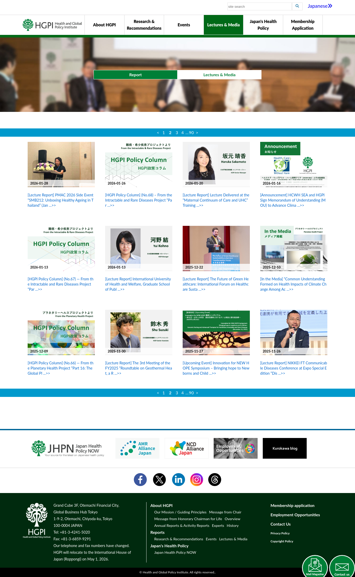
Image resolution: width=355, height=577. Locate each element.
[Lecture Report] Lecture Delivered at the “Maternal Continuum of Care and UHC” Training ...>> (216, 200)
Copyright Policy (282, 541)
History (232, 525)
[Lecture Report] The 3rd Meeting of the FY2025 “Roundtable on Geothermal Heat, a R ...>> (138, 368)
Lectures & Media (223, 24)
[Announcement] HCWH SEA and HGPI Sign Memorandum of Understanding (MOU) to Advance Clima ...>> (293, 200)
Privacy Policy (280, 533)
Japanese (320, 6)
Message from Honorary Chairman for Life (188, 519)
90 (191, 132)
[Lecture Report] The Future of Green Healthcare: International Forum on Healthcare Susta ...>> (216, 284)
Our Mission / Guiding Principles (180, 512)
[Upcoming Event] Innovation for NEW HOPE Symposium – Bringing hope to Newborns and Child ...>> (216, 368)
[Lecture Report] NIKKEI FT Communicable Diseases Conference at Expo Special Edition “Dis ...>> (293, 368)
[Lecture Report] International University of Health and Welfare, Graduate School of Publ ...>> (138, 284)
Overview (232, 519)
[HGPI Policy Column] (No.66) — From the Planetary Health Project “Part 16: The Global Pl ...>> (61, 368)
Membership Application (302, 24)
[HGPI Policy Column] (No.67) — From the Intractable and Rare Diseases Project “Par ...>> (61, 284)
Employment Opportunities (295, 514)
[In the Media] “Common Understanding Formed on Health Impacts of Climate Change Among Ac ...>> (293, 284)
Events (184, 24)
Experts (218, 525)
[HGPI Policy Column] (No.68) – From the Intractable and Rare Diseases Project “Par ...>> (138, 200)
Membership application (292, 505)
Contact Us (281, 523)
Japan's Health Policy (263, 24)
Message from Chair (225, 512)
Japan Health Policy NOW (175, 552)
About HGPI (104, 24)
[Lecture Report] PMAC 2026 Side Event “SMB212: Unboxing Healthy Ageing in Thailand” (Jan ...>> (61, 200)
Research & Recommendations (144, 24)
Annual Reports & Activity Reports (181, 525)
